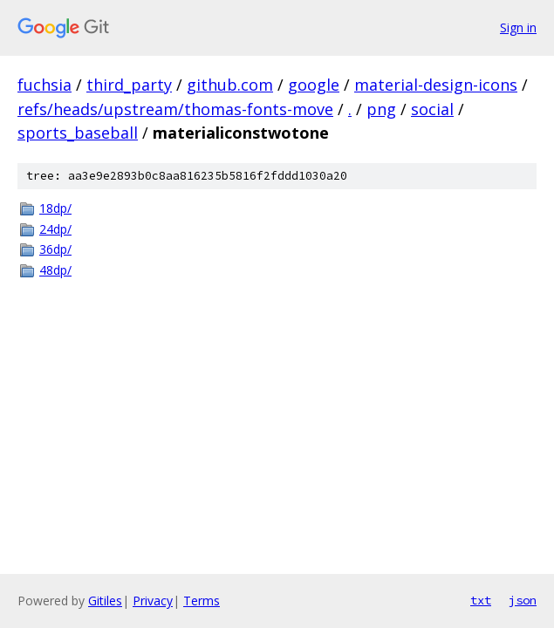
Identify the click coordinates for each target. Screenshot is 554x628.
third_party (129, 84)
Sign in (518, 27)
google (313, 84)
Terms (201, 600)
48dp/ (55, 270)
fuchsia (44, 84)
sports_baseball (77, 132)
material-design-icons (435, 84)
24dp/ (55, 229)
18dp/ (55, 208)
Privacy (153, 600)
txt (480, 600)
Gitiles (105, 600)
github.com (230, 84)
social (432, 109)
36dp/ (55, 249)
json (523, 600)
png (381, 109)
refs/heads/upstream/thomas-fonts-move (175, 109)
